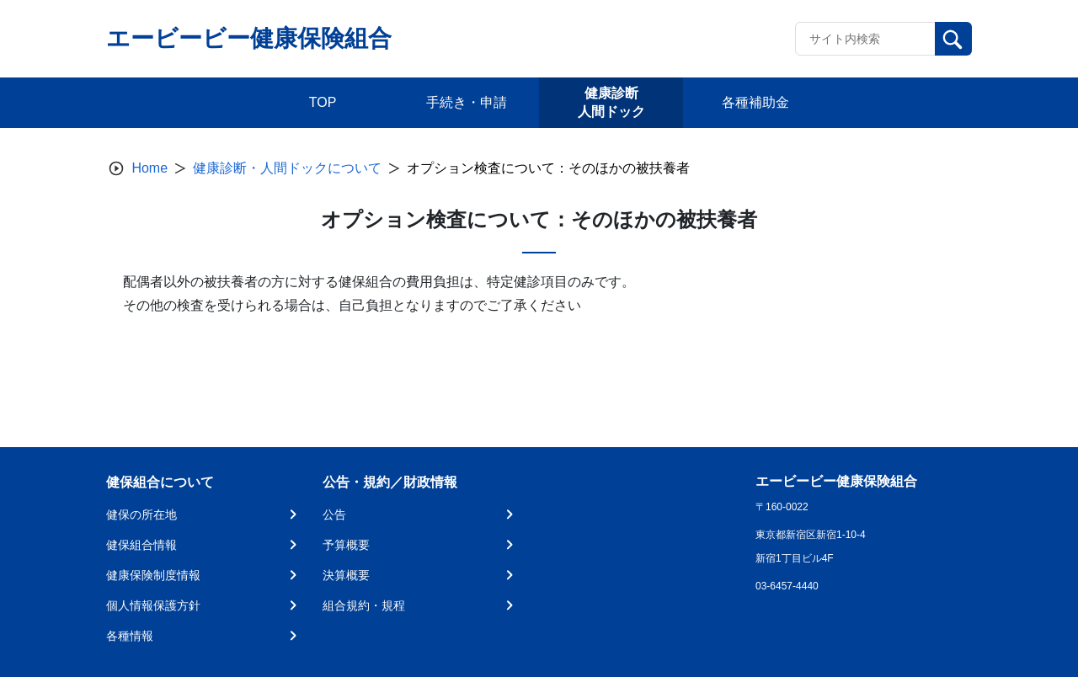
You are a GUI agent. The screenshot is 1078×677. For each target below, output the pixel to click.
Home (149, 168)
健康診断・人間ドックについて (287, 168)
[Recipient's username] (865, 39)
